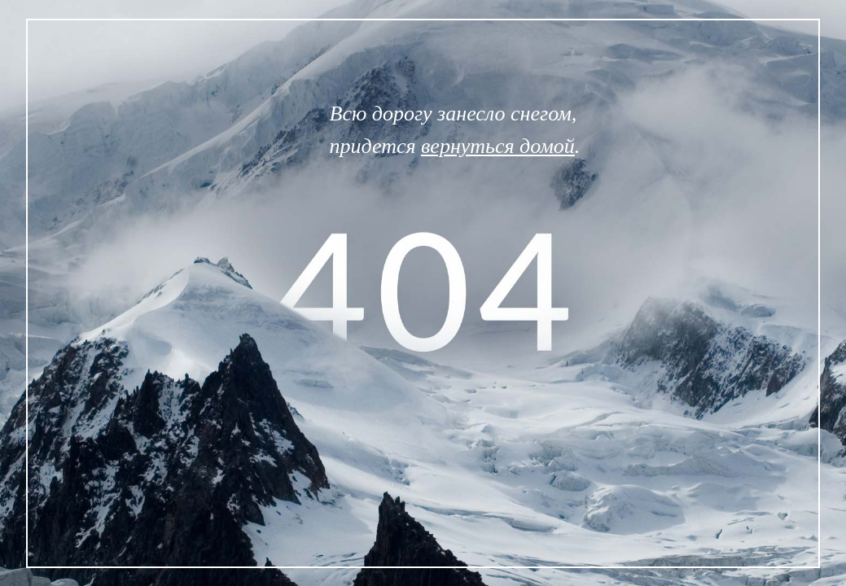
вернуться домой (498, 146)
